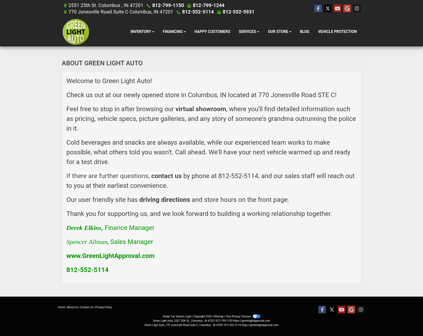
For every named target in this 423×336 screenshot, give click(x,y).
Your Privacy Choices (243, 316)
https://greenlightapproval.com (251, 320)
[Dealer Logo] (76, 31)
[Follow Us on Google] (347, 9)
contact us (166, 176)
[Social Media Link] (357, 9)
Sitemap (219, 316)
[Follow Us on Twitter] (328, 9)
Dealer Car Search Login (177, 316)
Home (61, 307)
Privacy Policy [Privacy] (103, 307)
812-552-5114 (198, 12)
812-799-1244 (208, 5)
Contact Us (86, 307)
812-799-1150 (168, 5)
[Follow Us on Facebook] (318, 9)
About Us (72, 307)
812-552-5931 (237, 12)
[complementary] (407, 320)
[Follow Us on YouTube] (337, 9)
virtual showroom (200, 109)
